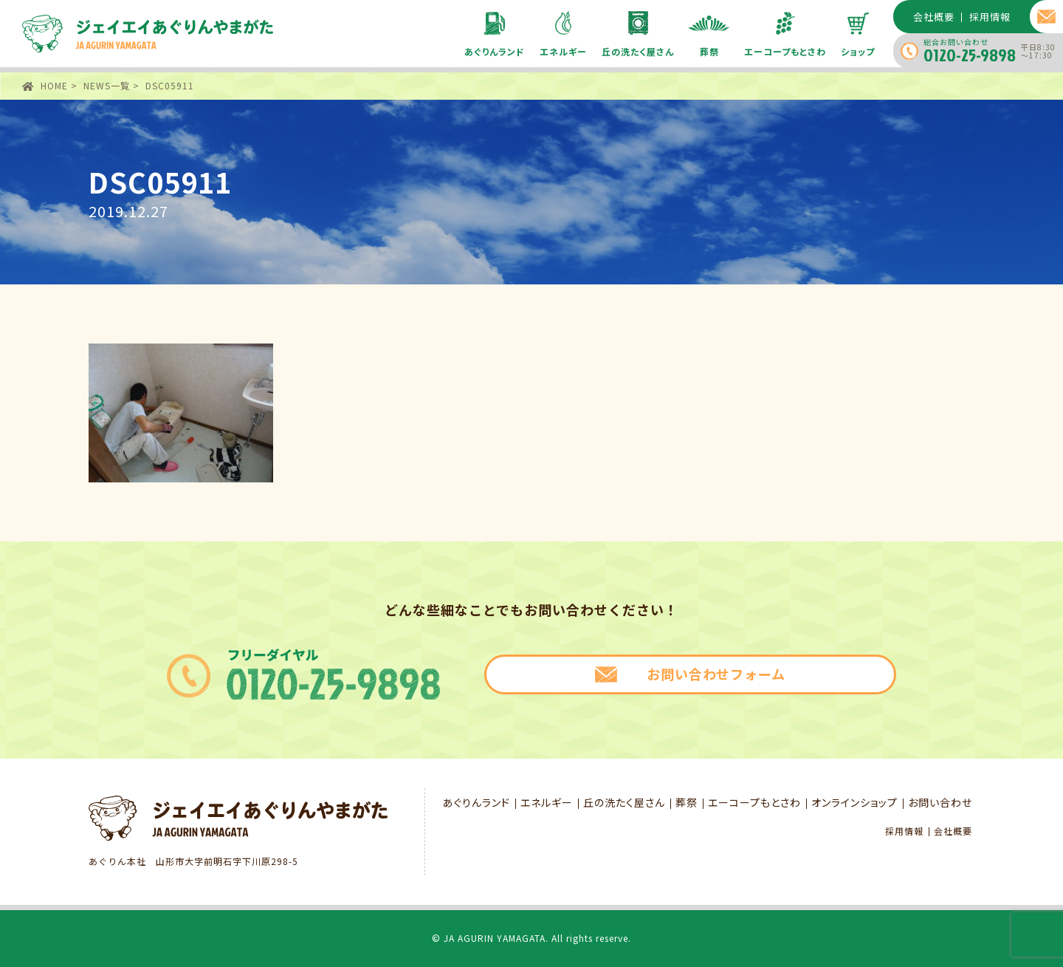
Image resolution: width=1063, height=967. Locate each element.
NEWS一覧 (106, 85)
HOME (54, 85)
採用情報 (904, 831)
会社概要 (953, 831)
